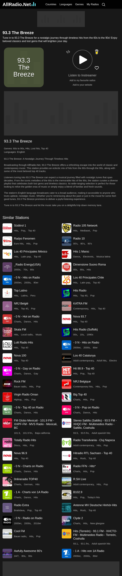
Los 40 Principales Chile (88, 277)
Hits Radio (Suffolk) (85, 329)
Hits (27, 148)
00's (75, 243)
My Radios (93, 4)
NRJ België (21, 303)
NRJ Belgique (82, 381)
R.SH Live (79, 479)
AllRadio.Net (19, 4)
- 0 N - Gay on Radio (27, 368)
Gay (36, 373)
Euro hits (18, 243)
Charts (17, 321)
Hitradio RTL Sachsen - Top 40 (92, 453)
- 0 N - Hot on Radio (26, 316)
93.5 (75, 433)
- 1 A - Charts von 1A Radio (31, 492)
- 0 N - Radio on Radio (28, 518)
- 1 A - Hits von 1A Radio (88, 551)
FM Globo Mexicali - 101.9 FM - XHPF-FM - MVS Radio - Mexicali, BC (35, 424)
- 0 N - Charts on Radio (28, 466)
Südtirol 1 (20, 225)
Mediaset (85, 230)
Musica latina (103, 256)
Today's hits (93, 497)
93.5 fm (85, 433)
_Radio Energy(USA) (27, 264)
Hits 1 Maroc (81, 251)
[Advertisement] (61, 19)
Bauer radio (20, 386)
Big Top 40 (80, 394)
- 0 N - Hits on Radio (27, 277)
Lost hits (35, 148)
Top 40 (44, 148)
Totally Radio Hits (25, 440)
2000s (17, 269)
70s (25, 269)
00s (75, 269)
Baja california (42, 433)
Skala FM (20, 329)
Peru (32, 295)
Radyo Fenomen (24, 238)
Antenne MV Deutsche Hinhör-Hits (95, 505)
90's (90, 243)
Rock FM (19, 381)
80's (82, 243)
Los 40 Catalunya (84, 355)
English (21, 152)
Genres (79, 4)
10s (82, 334)
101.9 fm (27, 433)
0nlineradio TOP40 (26, 479)
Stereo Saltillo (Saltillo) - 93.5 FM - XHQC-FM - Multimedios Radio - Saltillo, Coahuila (95, 424)
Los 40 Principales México (30, 251)
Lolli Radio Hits (23, 342)
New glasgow (97, 523)
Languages (66, 4)
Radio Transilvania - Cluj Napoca (94, 440)
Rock (83, 458)
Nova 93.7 (79, 316)
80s (32, 269)
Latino (24, 295)
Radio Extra (21, 505)
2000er (17, 282)
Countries (50, 4)
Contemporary (80, 308)
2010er (37, 523)
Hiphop (18, 399)
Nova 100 (20, 355)
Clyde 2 (78, 518)
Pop (23, 230)
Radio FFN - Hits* (84, 466)
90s (82, 269)
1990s (90, 334)
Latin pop (26, 256)
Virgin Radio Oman (26, 394)
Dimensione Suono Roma (89, 264)
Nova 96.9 (20, 453)
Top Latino (20, 290)
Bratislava (19, 510)
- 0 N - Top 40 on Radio (29, 407)
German (28, 484)
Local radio (27, 334)
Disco (17, 445)
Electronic (88, 256)
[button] (82, 60)
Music (39, 334)
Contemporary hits (83, 386)
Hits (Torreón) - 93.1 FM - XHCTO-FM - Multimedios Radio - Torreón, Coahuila (95, 535)
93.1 (75, 543)
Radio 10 (79, 238)
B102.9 (77, 492)
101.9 (17, 433)
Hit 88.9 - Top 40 (83, 368)
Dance (76, 256)
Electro (113, 360)
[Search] (103, 4)
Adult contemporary (83, 360)
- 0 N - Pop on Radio (86, 407)
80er (36, 282)
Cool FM (19, 531)
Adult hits (101, 360)
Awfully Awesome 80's (28, 551)
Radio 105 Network (85, 225)
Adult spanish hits (101, 433)
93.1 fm (85, 543)
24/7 (16, 556)
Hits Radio (79, 290)
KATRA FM (80, 303)
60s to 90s (18, 148)
